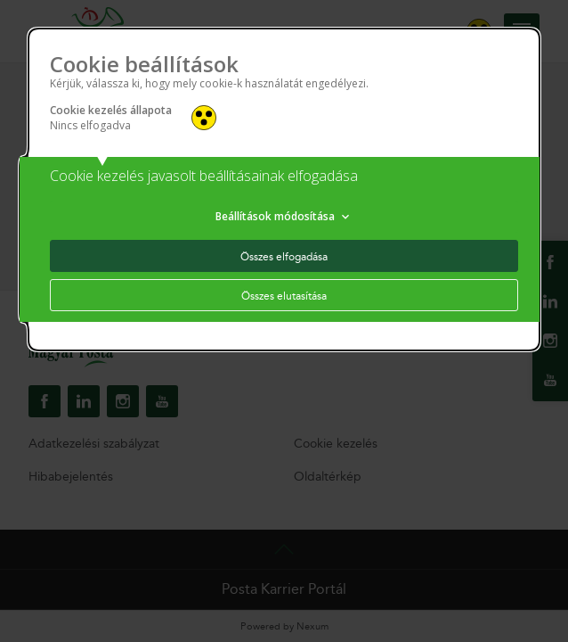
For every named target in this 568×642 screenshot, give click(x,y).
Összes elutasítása (284, 296)
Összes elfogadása (284, 257)
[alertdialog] (284, 189)
